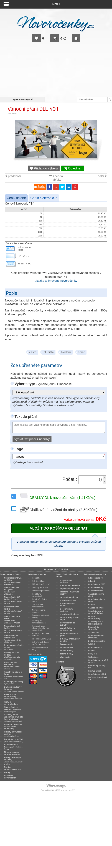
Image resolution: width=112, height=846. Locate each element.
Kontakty (36, 578)
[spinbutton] (91, 480)
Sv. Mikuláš (93, 632)
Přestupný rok (94, 671)
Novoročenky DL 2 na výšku (12, 590)
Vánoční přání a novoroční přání (95, 612)
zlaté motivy (66, 657)
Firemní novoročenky (94, 617)
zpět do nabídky (56, 177)
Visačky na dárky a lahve (13, 675)
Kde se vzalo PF (95, 578)
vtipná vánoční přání (69, 588)
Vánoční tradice (95, 591)
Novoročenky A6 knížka (13, 629)
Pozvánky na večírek (14, 740)
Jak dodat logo (38, 581)
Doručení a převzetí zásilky (40, 616)
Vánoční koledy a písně (96, 595)
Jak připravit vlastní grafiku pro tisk (40, 643)
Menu (56, 4)
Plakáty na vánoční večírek (13, 734)
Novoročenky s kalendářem (12, 638)
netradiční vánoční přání (69, 634)
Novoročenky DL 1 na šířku (12, 581)
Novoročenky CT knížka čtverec (13, 600)
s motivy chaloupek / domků (70, 640)
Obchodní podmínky (41, 591)
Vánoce (91, 604)
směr (81, 352)
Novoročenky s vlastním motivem (12, 709)
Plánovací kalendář (13, 726)
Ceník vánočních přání (39, 600)
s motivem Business (69, 614)
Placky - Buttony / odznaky (13, 760)
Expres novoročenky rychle (14, 647)
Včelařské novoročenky (10, 777)
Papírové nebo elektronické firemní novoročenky (40, 628)
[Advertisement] (56, 71)
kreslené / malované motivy (69, 593)
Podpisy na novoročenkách (38, 622)
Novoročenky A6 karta (12, 619)
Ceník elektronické (43, 198)
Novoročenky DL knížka (13, 610)
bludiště (49, 352)
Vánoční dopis (13, 747)
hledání (66, 352)
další (102, 176)
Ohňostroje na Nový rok (97, 678)
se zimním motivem (69, 597)
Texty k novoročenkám (11, 703)
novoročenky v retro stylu (69, 618)
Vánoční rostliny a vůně (96, 600)
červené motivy (67, 644)
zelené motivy (66, 654)
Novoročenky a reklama (38, 611)
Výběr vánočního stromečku (96, 636)
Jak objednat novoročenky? (38, 605)
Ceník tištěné (16, 198)
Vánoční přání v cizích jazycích (95, 623)
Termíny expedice (40, 587)
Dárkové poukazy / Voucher (14, 689)
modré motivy (66, 650)
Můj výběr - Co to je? (41, 584)
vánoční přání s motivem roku (67, 629)
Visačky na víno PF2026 (12, 656)
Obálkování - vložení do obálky (58, 510)
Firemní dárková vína (41, 639)
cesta (32, 352)
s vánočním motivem (70, 585)
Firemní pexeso (12, 753)
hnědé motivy (66, 647)
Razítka (12, 768)
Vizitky (7, 772)
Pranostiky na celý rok (97, 666)
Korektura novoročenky (37, 595)
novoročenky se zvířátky (67, 624)
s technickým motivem (66, 610)
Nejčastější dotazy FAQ (40, 648)
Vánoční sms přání (97, 674)
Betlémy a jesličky (96, 641)
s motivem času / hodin (68, 604)
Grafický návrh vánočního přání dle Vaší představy (13, 718)
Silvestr (91, 650)
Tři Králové (93, 657)
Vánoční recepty (95, 587)
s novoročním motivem (66, 581)
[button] (104, 478)
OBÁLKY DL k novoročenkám (57, 498)
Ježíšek (91, 644)
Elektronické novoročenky (13, 696)
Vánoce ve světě (96, 608)
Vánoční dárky (95, 647)
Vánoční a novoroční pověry (98, 661)
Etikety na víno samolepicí (12, 665)
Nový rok (92, 654)
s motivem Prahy (68, 600)
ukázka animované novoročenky (56, 280)
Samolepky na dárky (13, 682)
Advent (91, 581)
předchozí (13, 176)
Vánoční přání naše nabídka (40, 634)
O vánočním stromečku (94, 628)
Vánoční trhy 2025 (96, 584)
